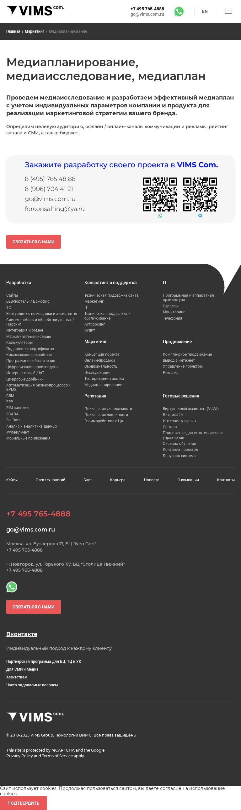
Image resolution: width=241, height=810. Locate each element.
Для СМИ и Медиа (22, 669)
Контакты (226, 480)
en (205, 11)
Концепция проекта (102, 354)
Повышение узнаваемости (108, 409)
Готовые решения (181, 395)
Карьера (118, 480)
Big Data (13, 420)
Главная (13, 31)
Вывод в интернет (179, 360)
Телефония (172, 318)
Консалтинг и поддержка (110, 282)
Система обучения (179, 443)
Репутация (95, 395)
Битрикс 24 (173, 415)
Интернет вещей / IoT (25, 373)
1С (8, 307)
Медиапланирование (103, 385)
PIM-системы (17, 408)
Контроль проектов (180, 449)
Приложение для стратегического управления (193, 435)
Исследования (97, 372)
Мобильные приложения (28, 438)
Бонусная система (179, 456)
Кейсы (12, 480)
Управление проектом (183, 366)
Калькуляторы (19, 342)
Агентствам (16, 677)
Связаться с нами (34, 241)
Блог (87, 480)
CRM (10, 396)
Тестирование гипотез (104, 378)
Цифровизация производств (32, 367)
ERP (9, 402)
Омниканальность (100, 366)
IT (86, 307)
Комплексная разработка (29, 355)
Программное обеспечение (30, 361)
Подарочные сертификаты (30, 349)
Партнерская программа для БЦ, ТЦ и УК (43, 661)
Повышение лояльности (106, 415)
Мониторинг (174, 312)
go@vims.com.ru (147, 14)
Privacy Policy (19, 755)
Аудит (89, 330)
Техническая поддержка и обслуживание (107, 315)
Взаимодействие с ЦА (103, 421)
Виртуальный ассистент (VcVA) (191, 409)
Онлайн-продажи (99, 360)
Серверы (171, 306)
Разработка (18, 282)
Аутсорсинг (94, 324)
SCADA (12, 414)
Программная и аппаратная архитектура (188, 297)
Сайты (12, 295)
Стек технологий (50, 480)
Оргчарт (170, 427)
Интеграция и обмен (24, 330)
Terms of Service (57, 755)
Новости (151, 480)
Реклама (171, 372)
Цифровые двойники (25, 379)
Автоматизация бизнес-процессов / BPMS (38, 387)
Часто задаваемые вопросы (32, 685)
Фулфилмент (17, 432)
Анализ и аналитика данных (31, 426)
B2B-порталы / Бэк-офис (27, 301)
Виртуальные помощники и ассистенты (41, 313)
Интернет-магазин (179, 421)
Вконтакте (21, 634)
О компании (188, 480)
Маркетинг (34, 31)
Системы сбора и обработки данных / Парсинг (40, 322)
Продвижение (177, 341)
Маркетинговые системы (28, 336)
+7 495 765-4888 (147, 8)
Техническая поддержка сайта (111, 295)
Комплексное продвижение (187, 354)
